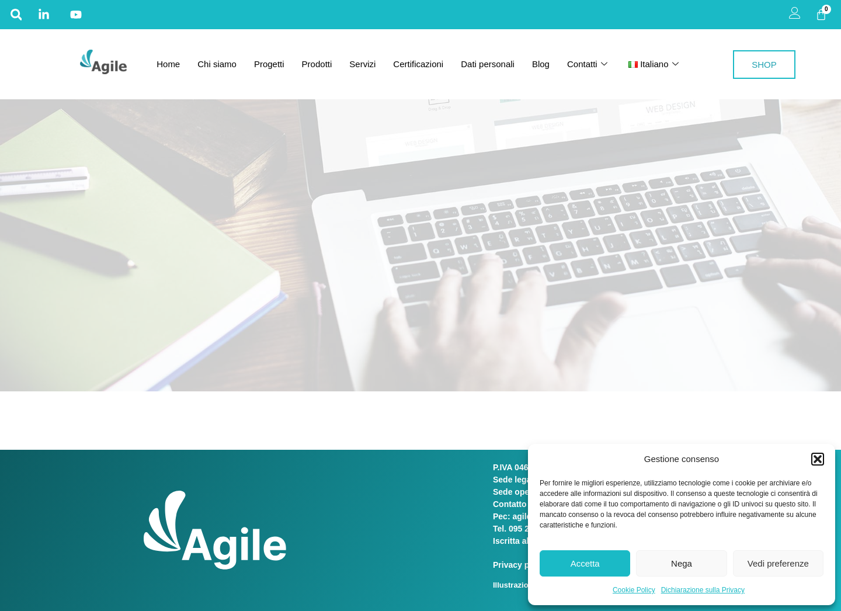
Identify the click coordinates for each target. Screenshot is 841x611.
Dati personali (488, 64)
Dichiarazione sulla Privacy (703, 590)
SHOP (764, 65)
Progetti (269, 64)
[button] (817, 459)
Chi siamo (217, 64)
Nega (681, 563)
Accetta (585, 563)
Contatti (587, 64)
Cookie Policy (634, 590)
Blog (541, 64)
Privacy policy (521, 565)
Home (168, 64)
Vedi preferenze (778, 563)
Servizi (362, 64)
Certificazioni (418, 64)
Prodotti (317, 64)
